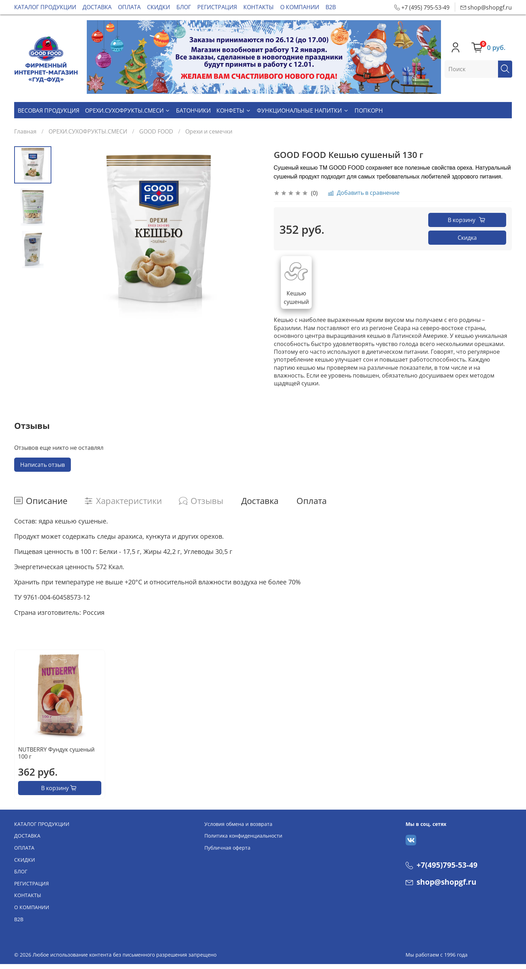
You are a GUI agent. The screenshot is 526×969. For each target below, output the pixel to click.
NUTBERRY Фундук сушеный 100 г (56, 753)
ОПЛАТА (129, 7)
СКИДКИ (158, 7)
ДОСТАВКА (97, 7)
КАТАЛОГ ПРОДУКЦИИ (45, 7)
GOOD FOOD (156, 131)
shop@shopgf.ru (441, 882)
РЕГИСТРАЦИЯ (217, 7)
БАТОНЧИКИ (193, 110)
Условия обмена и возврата (238, 824)
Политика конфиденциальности (243, 835)
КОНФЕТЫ (233, 110)
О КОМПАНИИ (299, 7)
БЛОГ (183, 7)
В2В (331, 7)
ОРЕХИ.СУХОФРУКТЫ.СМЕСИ (127, 110)
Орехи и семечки (208, 131)
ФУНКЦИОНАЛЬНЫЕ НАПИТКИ (303, 110)
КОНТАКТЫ (258, 7)
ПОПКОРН (369, 110)
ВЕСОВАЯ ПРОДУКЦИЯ (48, 110)
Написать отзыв (42, 465)
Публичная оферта (227, 847)
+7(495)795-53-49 (441, 865)
